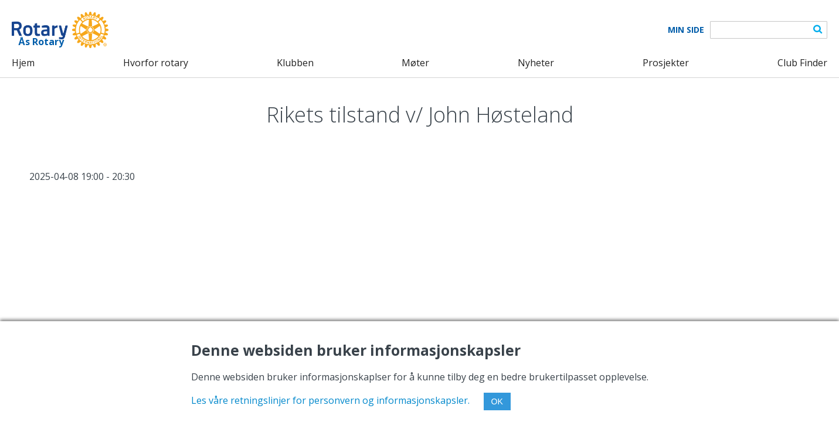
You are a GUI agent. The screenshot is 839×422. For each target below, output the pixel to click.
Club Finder (802, 62)
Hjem (23, 62)
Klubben (295, 62)
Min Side (686, 30)
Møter (415, 62)
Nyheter (536, 62)
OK (497, 401)
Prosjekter (666, 62)
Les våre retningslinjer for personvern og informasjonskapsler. (330, 400)
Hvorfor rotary (155, 62)
